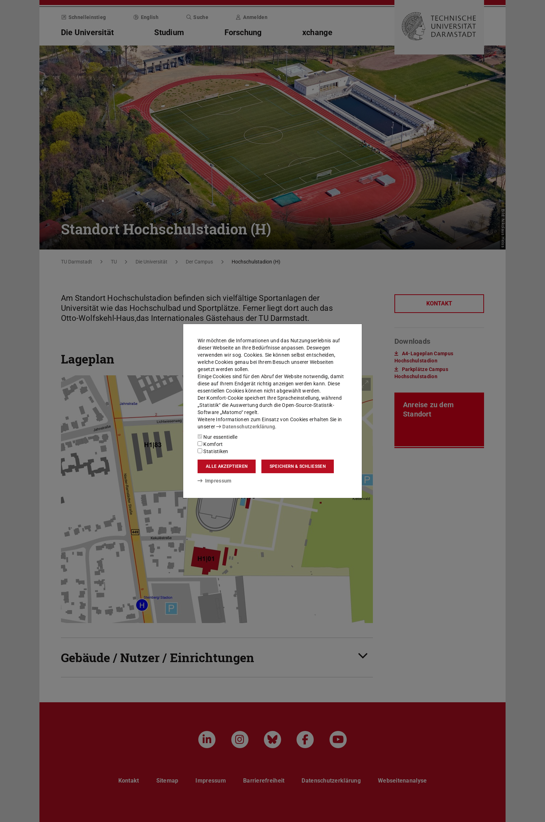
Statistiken (213, 451)
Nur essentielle (217, 437)
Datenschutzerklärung (245, 426)
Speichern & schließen (298, 466)
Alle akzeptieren (226, 466)
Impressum (215, 481)
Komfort (210, 444)
